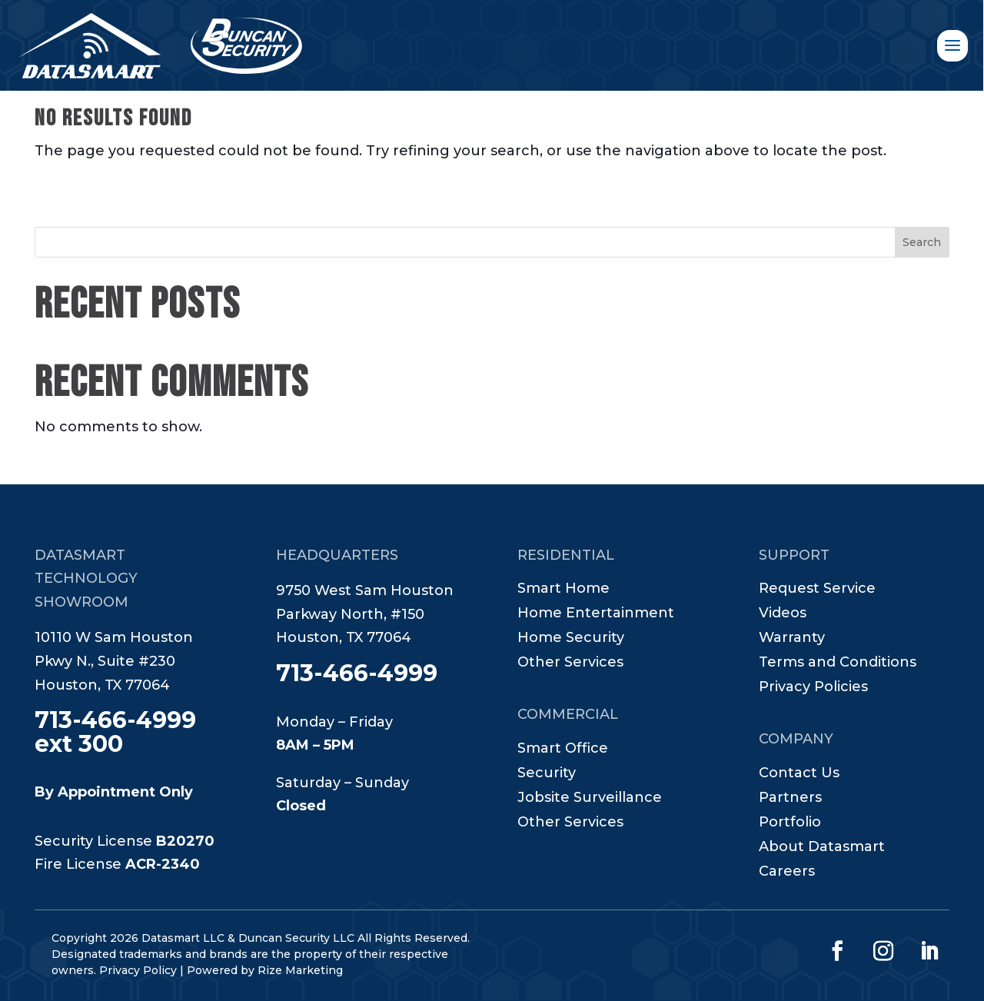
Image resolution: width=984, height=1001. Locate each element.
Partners (790, 799)
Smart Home (563, 590)
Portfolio (790, 823)
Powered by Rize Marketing (265, 970)
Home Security (570, 639)
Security (546, 774)
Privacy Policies (813, 688)
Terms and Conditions (837, 663)
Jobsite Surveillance (589, 799)
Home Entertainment (595, 614)
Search (922, 242)
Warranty (792, 639)
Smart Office (562, 750)
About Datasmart (822, 848)
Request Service (817, 590)
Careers (787, 873)
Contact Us (799, 774)
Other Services (570, 663)
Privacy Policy (138, 970)
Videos (782, 614)
